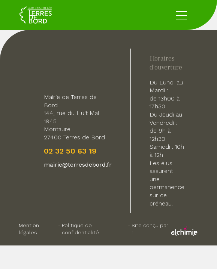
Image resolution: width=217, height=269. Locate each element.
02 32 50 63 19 (70, 150)
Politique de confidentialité (80, 228)
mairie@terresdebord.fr (78, 164)
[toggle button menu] (181, 15)
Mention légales (29, 228)
